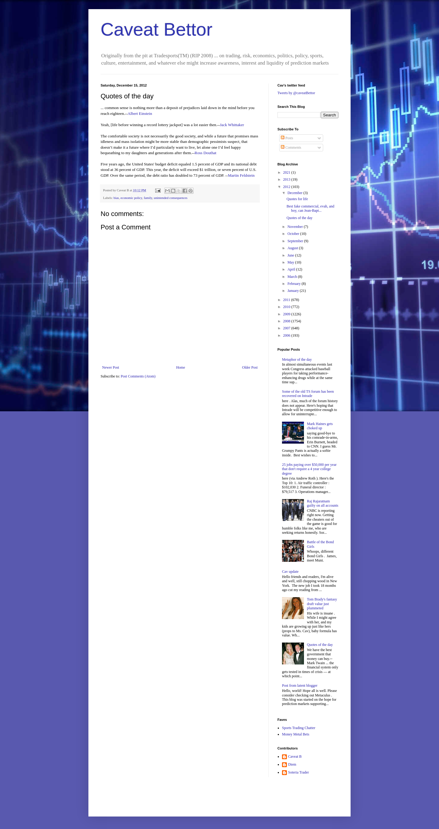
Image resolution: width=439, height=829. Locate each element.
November (295, 227)
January (293, 291)
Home (180, 367)
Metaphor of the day (297, 359)
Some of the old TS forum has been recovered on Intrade (308, 393)
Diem (292, 764)
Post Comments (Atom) (138, 376)
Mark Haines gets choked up (320, 426)
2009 (287, 314)
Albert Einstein (140, 113)
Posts (287, 138)
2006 (287, 335)
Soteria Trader (298, 772)
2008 (287, 321)
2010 (287, 307)
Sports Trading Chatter (298, 728)
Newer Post (110, 367)
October (293, 234)
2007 (287, 328)
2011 (287, 300)
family (148, 198)
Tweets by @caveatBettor (296, 93)
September (295, 241)
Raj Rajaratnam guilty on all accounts (322, 503)
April (291, 269)
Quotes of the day (299, 218)
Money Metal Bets (295, 734)
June (291, 255)
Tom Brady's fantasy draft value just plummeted (322, 603)
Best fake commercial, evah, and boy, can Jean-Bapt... (310, 208)
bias (116, 198)
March (292, 277)
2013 (287, 179)
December (295, 193)
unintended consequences (170, 198)
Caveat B (295, 756)
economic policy (131, 198)
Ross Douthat (205, 153)
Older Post (250, 367)
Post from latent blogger (299, 685)
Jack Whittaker (232, 124)
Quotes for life (297, 199)
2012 (287, 187)
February (294, 284)
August (293, 248)
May (291, 262)
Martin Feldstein (241, 175)
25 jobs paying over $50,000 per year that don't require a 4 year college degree (309, 469)
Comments (291, 147)
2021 (287, 172)
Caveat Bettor (156, 29)
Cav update (290, 571)
